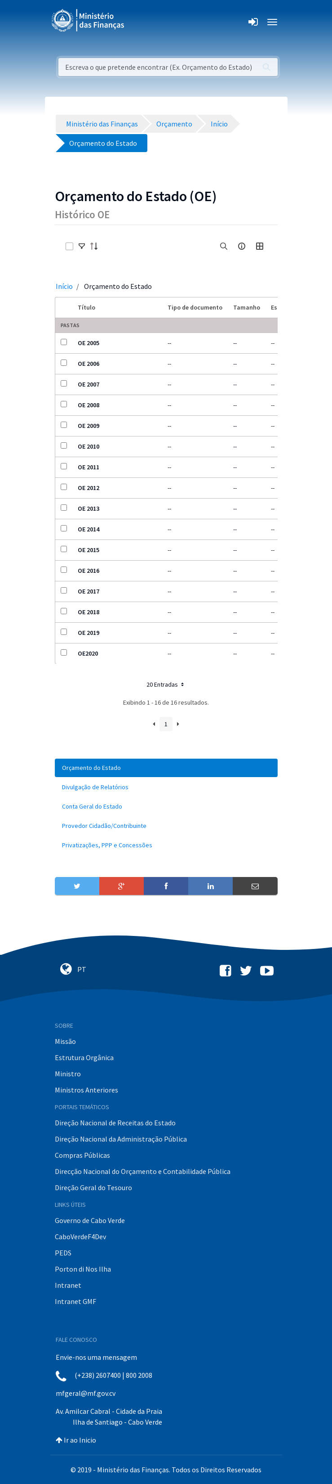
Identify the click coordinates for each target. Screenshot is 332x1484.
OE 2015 (88, 550)
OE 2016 (88, 571)
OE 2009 (88, 426)
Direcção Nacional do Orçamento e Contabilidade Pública (142, 1171)
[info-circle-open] (242, 246)
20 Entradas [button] (166, 684)
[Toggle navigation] (139, 22)
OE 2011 (88, 467)
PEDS (63, 1252)
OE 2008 (88, 405)
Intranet (68, 1285)
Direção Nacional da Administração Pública (121, 1138)
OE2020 (88, 653)
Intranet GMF (75, 1301)
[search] (224, 246)
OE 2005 (88, 343)
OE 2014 (88, 529)
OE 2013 (88, 508)
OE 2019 (88, 633)
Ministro (68, 1073)
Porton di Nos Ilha (83, 1268)
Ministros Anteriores (86, 1089)
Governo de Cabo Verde (90, 1220)
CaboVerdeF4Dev (80, 1236)
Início (64, 286)
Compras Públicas (82, 1155)
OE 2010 (88, 446)
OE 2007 (88, 384)
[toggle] (82, 246)
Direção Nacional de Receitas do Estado (115, 1122)
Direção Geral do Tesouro (93, 1187)
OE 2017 (88, 591)
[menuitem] (166, 768)
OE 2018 (88, 612)
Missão (65, 1041)
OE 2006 (88, 364)
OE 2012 (88, 488)
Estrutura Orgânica (84, 1057)
